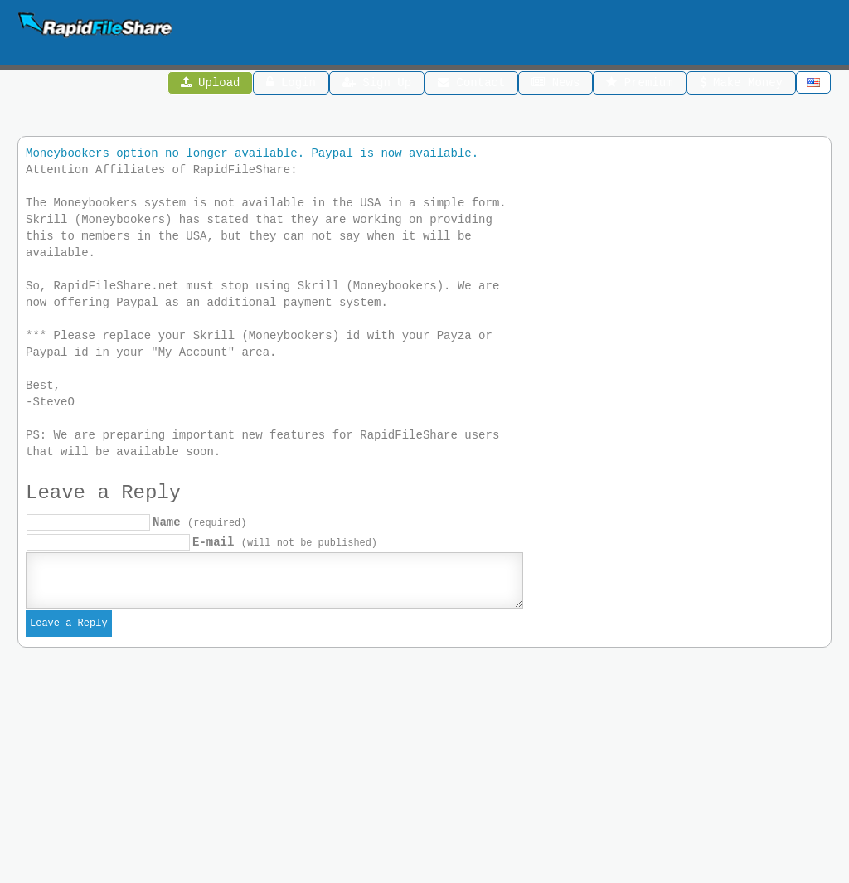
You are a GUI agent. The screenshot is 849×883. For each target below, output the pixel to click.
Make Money (741, 84)
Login (291, 84)
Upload (210, 84)
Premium (639, 84)
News (555, 84)
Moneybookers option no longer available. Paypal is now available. (252, 155)
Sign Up (376, 84)
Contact (471, 84)
